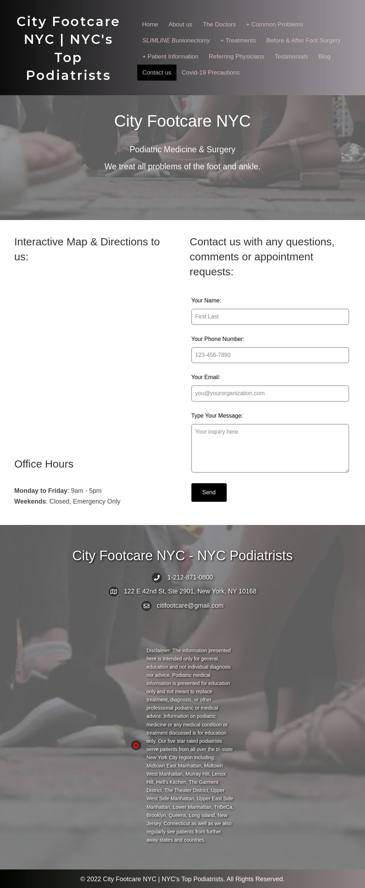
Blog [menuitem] (324, 56)
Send (209, 492)
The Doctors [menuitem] (219, 24)
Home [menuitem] (150, 24)
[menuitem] (176, 40)
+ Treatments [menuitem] (238, 40)
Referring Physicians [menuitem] (236, 56)
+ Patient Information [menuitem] (170, 56)
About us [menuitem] (180, 24)
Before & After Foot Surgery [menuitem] (303, 40)
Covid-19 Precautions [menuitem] (211, 72)
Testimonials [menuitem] (291, 56)
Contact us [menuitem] (156, 72)
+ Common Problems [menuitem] (274, 24)
